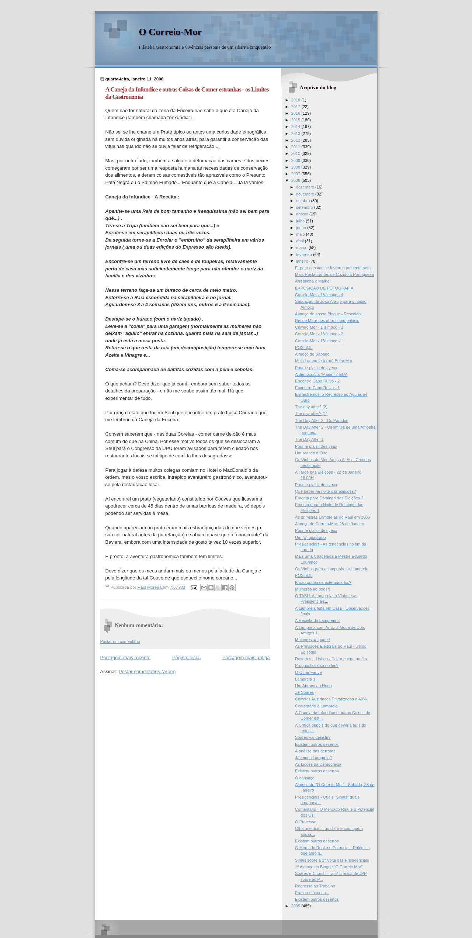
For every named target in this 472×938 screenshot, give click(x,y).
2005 (296, 906)
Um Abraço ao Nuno (313, 685)
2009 (296, 160)
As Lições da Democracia (318, 764)
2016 (296, 113)
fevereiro (304, 254)
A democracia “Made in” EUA (321, 374)
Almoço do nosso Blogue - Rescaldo (328, 314)
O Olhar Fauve (308, 672)
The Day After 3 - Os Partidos (321, 420)
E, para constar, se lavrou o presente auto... (334, 268)
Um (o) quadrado (310, 537)
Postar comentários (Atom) (147, 671)
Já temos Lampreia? (313, 757)
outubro (303, 200)
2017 (296, 106)
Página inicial (186, 657)
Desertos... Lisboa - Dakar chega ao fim (331, 659)
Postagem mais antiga (246, 657)
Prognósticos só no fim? (317, 665)
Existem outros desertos (317, 744)
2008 (296, 167)
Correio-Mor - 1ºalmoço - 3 (319, 327)
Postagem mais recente (125, 657)
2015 (296, 120)
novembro (305, 194)
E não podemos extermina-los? (323, 582)
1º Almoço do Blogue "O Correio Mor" (328, 867)
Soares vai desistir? (312, 737)
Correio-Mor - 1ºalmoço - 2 (319, 334)
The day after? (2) (311, 407)
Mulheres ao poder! (312, 589)
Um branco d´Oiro (311, 453)
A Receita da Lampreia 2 (317, 620)
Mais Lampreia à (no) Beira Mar (323, 361)
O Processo (305, 822)
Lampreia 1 (305, 679)
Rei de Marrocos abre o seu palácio (327, 320)
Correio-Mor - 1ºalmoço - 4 (319, 295)
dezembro (305, 187)
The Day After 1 (309, 439)
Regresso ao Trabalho (315, 886)
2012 (296, 140)
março (302, 247)
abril (300, 241)
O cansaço (305, 778)
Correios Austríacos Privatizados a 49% (331, 699)
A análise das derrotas (315, 751)
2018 (296, 100)
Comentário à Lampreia (316, 706)
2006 (296, 180)
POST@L (303, 347)
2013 (296, 133)
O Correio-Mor (170, 32)
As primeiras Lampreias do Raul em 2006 (332, 517)
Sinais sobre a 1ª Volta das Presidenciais (332, 860)
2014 (296, 126)
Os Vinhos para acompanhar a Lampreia (331, 569)
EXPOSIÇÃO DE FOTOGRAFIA (324, 288)
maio (301, 234)
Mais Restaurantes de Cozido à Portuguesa (334, 274)
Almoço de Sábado (312, 354)
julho (301, 221)
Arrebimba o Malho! (312, 281)
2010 (296, 153)
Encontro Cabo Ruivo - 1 (317, 387)
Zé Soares (304, 692)
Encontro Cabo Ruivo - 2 (317, 381)
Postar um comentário (120, 641)
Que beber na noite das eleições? (325, 491)
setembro (305, 207)
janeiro (302, 261)
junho (301, 227)
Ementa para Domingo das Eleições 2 (329, 498)
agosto (302, 214)
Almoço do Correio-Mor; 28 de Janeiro (329, 524)
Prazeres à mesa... (312, 892)
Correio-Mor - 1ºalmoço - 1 (319, 341)
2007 (296, 174)
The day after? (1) (311, 413)
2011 (296, 147)
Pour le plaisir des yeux (316, 368)
